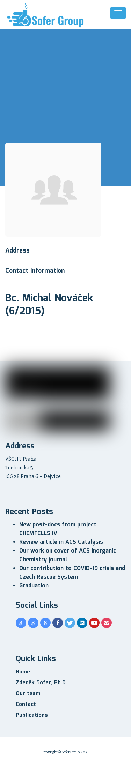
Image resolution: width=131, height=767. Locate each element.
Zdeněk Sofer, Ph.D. (41, 683)
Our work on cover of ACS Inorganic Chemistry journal (67, 555)
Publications (32, 715)
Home (23, 672)
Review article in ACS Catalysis (61, 542)
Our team (28, 693)
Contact (26, 704)
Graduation (34, 586)
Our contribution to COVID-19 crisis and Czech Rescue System (72, 573)
